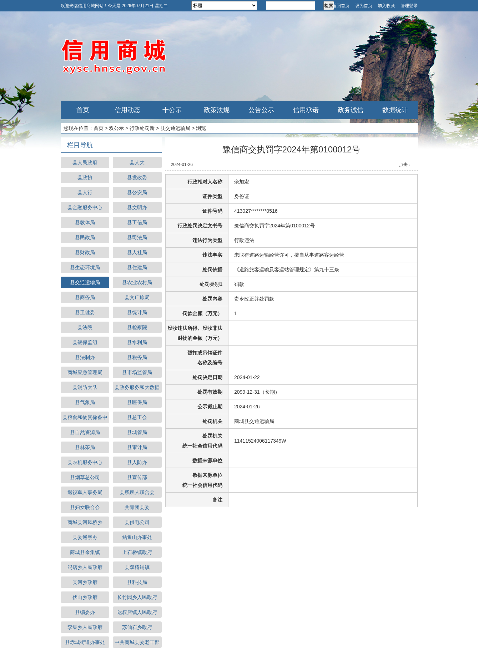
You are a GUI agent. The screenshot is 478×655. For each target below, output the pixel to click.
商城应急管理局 (84, 372)
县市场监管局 (137, 372)
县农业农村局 (137, 282)
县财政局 (85, 252)
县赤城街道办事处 (85, 642)
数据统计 (395, 110)
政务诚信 (350, 110)
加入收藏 (386, 5)
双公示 (116, 128)
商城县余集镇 (85, 552)
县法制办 (85, 357)
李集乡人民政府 (84, 627)
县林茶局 (85, 447)
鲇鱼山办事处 (137, 537)
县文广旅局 (137, 297)
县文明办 (137, 207)
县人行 (84, 192)
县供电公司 (137, 522)
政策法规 (217, 110)
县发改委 (137, 177)
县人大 (137, 162)
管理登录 (409, 5)
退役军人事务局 (84, 492)
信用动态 (127, 110)
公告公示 (261, 110)
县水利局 (137, 342)
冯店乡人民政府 (84, 567)
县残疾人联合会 (137, 492)
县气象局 (85, 402)
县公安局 (137, 192)
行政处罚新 (142, 128)
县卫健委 (85, 312)
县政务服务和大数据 (137, 387)
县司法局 (137, 237)
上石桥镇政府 (137, 552)
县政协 (84, 177)
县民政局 (85, 237)
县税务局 (137, 357)
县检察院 (137, 327)
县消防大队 (84, 387)
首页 (82, 110)
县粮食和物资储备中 (84, 417)
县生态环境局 (85, 267)
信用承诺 (306, 110)
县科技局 (137, 582)
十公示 (172, 110)
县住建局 (137, 267)
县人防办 (137, 462)
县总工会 (137, 417)
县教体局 (85, 222)
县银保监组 (84, 342)
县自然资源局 (85, 432)
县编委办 (85, 612)
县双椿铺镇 (137, 567)
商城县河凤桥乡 (84, 522)
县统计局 (137, 312)
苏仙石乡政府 (137, 627)
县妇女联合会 (85, 507)
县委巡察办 (84, 537)
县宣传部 (137, 477)
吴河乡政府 (84, 582)
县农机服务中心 (84, 462)
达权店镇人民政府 (137, 612)
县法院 (84, 327)
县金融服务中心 (84, 207)
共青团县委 (137, 507)
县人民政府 (84, 162)
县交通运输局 (175, 128)
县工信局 (137, 222)
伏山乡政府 (84, 597)
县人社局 (137, 252)
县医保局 (137, 402)
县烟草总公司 (85, 477)
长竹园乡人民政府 (137, 597)
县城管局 (137, 432)
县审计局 (137, 447)
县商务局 (85, 297)
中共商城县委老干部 (137, 642)
